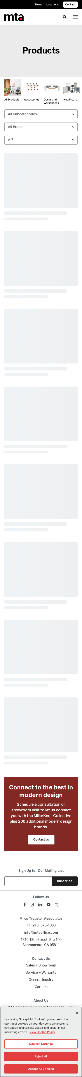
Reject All (41, 1056)
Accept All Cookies (41, 1069)
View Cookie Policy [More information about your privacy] (42, 1032)
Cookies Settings (41, 1044)
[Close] (77, 1013)
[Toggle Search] (64, 17)
